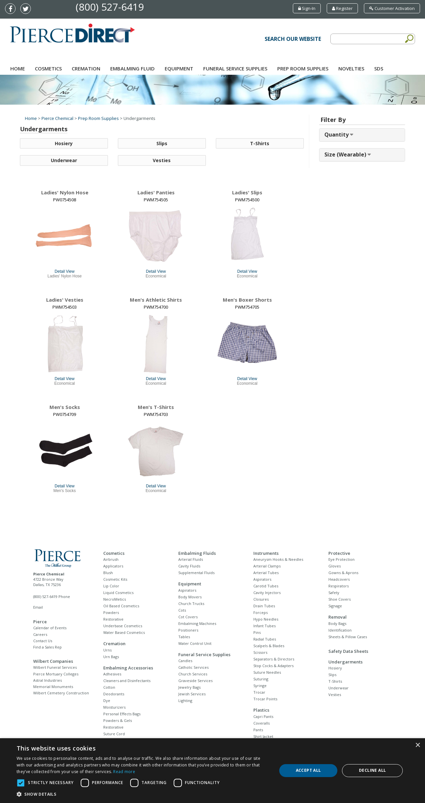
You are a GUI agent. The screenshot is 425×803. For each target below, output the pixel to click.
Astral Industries (47, 680)
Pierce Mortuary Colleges (55, 673)
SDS (378, 68)
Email (38, 607)
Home (17, 68)
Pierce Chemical (57, 118)
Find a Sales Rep (47, 647)
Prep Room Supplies (302, 68)
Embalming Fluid (132, 68)
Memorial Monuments (53, 686)
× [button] (417, 745)
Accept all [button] (308, 770)
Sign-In (306, 8)
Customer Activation (392, 8)
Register (342, 8)
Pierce (40, 622)
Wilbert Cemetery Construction (61, 692)
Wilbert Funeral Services (55, 667)
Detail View (65, 271)
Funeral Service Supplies (235, 68)
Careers (40, 634)
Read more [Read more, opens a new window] (124, 771)
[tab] (362, 135)
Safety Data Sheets (348, 651)
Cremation (86, 68)
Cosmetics (48, 68)
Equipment (179, 68)
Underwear (64, 160)
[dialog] (212, 770)
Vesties (162, 160)
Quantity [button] (337, 134)
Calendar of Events (49, 627)
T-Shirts (259, 143)
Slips (161, 143)
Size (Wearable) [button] (346, 154)
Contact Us (42, 640)
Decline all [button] (372, 770)
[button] (143, 794)
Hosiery (64, 143)
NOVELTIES (351, 68)
